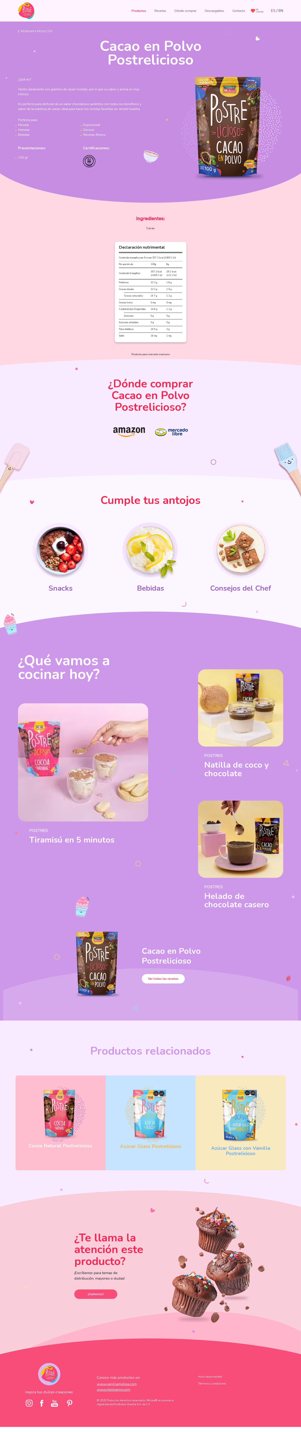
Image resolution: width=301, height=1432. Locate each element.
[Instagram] (29, 1403)
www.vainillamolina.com (117, 1384)
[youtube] (54, 1403)
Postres (38, 830)
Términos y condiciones (212, 1384)
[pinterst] (69, 1403)
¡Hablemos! (96, 1294)
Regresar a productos (36, 31)
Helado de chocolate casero (236, 900)
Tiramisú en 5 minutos (71, 839)
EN (280, 10)
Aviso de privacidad (210, 1377)
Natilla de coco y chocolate (236, 769)
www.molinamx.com (113, 1389)
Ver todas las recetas (163, 978)
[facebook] (41, 1403)
